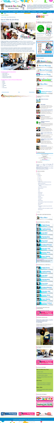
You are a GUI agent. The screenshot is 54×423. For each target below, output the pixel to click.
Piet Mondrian (43, 127)
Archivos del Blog (45, 55)
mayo (39, 178)
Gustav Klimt (40, 193)
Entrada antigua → (32, 92)
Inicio (19, 92)
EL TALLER (9, 11)
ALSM (34, 421)
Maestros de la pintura (44, 99)
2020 (38, 174)
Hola (39, 189)
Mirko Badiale (43, 104)
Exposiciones (34, 11)
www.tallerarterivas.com (37, 419)
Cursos (41, 164)
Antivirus (39, 204)
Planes (52, 168)
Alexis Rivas (43, 115)
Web (1, 1)
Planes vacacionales (39, 169)
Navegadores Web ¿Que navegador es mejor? (45, 208)
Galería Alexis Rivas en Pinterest (43, 384)
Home (2, 11)
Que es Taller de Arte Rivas (10, 19)
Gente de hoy (51, 165)
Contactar (44, 11)
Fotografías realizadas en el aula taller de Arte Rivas (44, 358)
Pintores (49, 168)
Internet (40, 166)
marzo (39, 179)
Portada (38, 55)
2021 (38, 173)
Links (51, 55)
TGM (24, 421)
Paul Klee (39, 196)
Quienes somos (40, 188)
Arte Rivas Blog (4, 21)
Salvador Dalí (40, 192)
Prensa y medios (45, 169)
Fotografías (46, 165)
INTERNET (28, 11)
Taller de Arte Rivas (22, 419)
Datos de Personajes (47, 164)
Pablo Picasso (40, 200)
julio (39, 176)
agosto (39, 175)
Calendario (38, 164)
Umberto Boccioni (41, 195)
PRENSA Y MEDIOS (22, 11)
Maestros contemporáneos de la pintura (47, 166)
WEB (48, 11)
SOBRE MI (39, 11)
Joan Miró (39, 199)
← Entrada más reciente (5, 92)
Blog (4, 1)
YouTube (17, 1)
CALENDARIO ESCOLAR (15, 11)
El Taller (5, 17)
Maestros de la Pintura (42, 168)
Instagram (13, 1)
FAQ (5, 11)
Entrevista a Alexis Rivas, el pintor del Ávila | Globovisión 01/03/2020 (44, 321)
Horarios (37, 166)
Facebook (8, 1)
